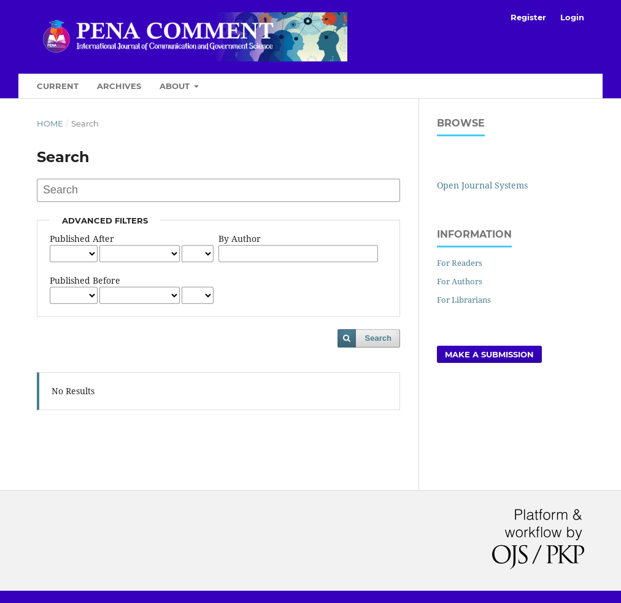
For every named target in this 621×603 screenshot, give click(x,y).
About (176, 86)
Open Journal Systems (482, 185)
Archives (119, 86)
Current (58, 86)
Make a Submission (489, 354)
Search (378, 338)
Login (572, 17)
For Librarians (464, 299)
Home (50, 123)
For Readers (459, 262)
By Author (239, 238)
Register (528, 17)
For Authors (459, 281)
